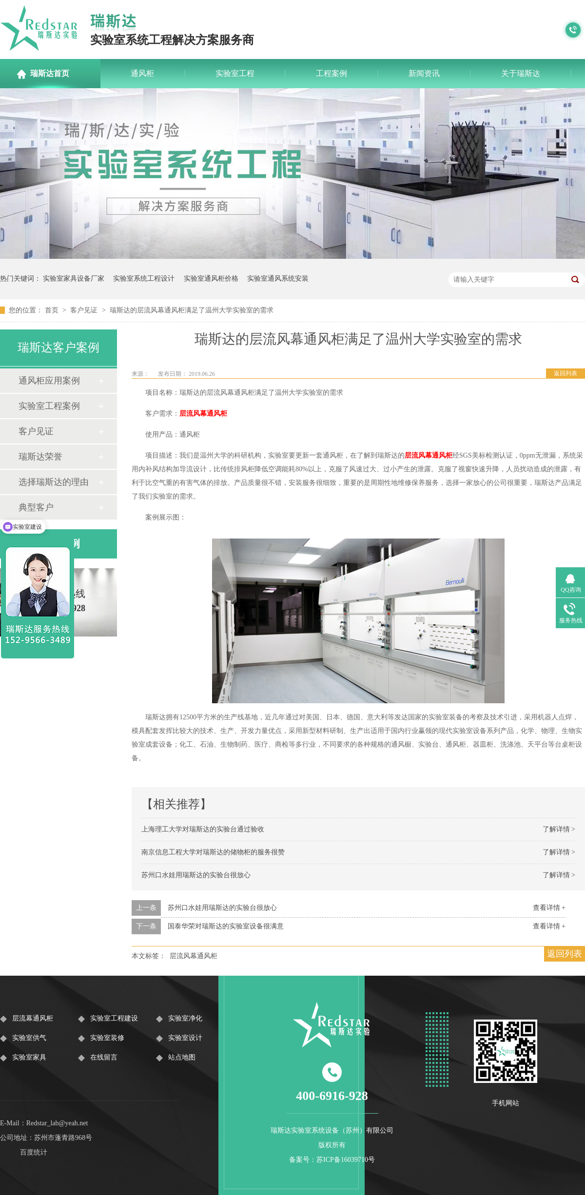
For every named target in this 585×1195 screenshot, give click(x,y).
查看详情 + (549, 907)
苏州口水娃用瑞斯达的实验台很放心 (196, 875)
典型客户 (36, 507)
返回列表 (565, 373)
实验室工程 (234, 73)
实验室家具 (29, 1057)
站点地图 (181, 1057)
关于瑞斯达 (520, 73)
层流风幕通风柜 (203, 413)
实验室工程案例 (49, 406)
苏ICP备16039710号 (345, 1159)
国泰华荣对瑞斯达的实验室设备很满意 (226, 926)
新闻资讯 (424, 73)
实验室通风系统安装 (278, 278)
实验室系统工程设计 (144, 278)
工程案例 (331, 73)
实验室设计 (185, 1037)
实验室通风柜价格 (211, 278)
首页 (52, 310)
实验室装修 (107, 1037)
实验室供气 (29, 1037)
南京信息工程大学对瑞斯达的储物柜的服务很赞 (213, 852)
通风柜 (142, 73)
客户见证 (84, 310)
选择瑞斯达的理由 (54, 482)
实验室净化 (185, 1018)
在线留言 (103, 1057)
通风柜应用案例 (49, 380)
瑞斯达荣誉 (40, 457)
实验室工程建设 (114, 1018)
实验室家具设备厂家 (73, 278)
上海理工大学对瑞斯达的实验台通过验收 (202, 829)
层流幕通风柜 (32, 1018)
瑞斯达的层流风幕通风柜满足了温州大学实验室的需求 (191, 310)
